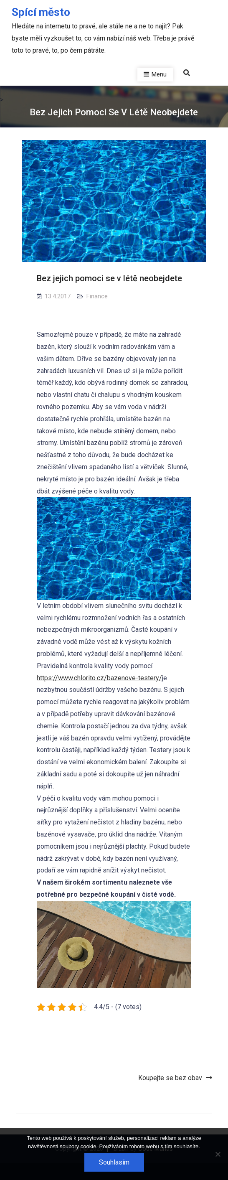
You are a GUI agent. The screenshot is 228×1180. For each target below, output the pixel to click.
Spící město (41, 12)
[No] (217, 1154)
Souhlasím (114, 1162)
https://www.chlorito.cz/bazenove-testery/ (99, 678)
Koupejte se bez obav (170, 1078)
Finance (97, 296)
